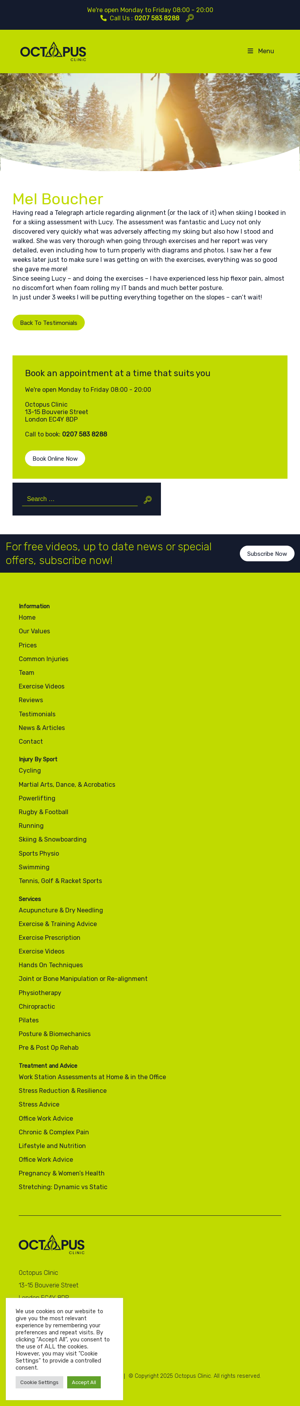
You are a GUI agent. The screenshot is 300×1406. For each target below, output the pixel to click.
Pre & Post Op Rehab (49, 1047)
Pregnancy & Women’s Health (62, 1173)
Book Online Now (55, 466)
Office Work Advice (46, 1118)
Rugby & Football (43, 812)
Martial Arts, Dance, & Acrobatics (67, 784)
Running (31, 825)
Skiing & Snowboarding (53, 839)
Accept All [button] (84, 1382)
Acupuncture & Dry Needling (61, 910)
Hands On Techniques (51, 965)
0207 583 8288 (156, 18)
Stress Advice (39, 1104)
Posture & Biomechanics (55, 1034)
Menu (260, 51)
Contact (31, 741)
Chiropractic (37, 1006)
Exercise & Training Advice (58, 924)
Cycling (30, 770)
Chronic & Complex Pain (54, 1132)
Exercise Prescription (49, 937)
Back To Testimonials (48, 331)
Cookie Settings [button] (39, 1382)
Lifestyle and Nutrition (52, 1146)
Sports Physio (39, 853)
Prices (28, 645)
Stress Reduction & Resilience (63, 1090)
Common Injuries (43, 659)
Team (26, 672)
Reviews (31, 700)
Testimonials (37, 714)
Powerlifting (37, 798)
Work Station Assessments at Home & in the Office (92, 1077)
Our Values (34, 631)
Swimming (34, 867)
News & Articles (42, 728)
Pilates (29, 1020)
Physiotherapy (40, 993)
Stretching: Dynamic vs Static (63, 1187)
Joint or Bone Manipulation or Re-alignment (83, 978)
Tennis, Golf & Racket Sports (60, 881)
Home (27, 617)
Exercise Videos (41, 686)
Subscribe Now (267, 562)
